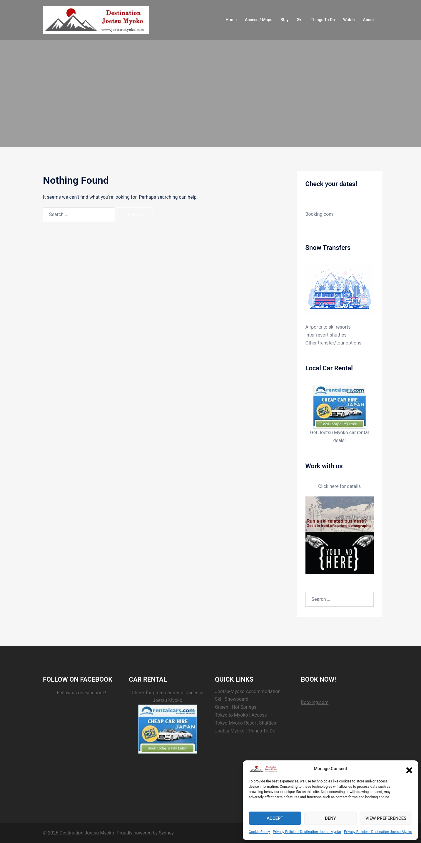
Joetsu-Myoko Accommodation (247, 691)
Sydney (166, 833)
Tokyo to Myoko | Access (241, 715)
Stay (284, 19)
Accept (275, 818)
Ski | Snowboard (231, 699)
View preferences (385, 818)
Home (231, 19)
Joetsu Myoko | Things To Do (245, 731)
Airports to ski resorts (328, 327)
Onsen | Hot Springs (235, 707)
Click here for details (339, 486)
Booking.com (319, 214)
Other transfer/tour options (333, 343)
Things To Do (323, 19)
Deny (330, 818)
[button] (409, 769)
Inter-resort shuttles (326, 335)
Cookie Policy (259, 832)
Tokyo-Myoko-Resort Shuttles (245, 723)
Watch (349, 19)
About (368, 19)
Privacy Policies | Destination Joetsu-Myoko (307, 832)
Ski (300, 19)
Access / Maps (258, 19)
